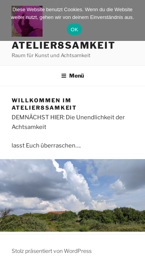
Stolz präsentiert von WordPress (52, 250)
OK (74, 29)
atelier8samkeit (64, 45)
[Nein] (135, 20)
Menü (72, 75)
